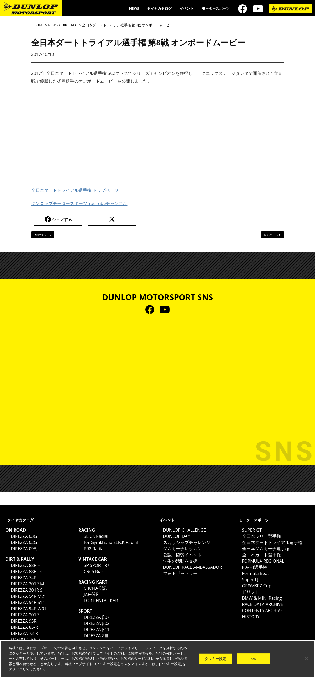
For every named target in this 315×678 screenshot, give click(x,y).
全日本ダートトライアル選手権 (272, 542)
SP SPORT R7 (96, 565)
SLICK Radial (96, 536)
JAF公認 (91, 594)
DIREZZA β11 (96, 630)
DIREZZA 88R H (26, 565)
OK (253, 658)
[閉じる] (306, 658)
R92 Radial (94, 549)
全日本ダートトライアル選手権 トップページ (74, 190)
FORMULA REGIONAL (263, 561)
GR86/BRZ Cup (256, 586)
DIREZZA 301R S (27, 590)
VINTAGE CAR (92, 559)
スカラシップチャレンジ (186, 542)
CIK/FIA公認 (95, 588)
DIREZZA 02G (24, 542)
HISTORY (251, 617)
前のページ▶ (272, 235)
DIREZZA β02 (96, 623)
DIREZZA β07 (96, 617)
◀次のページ (43, 235)
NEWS (134, 8)
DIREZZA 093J (24, 549)
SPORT (85, 611)
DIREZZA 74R (24, 578)
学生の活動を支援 (180, 561)
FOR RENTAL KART (102, 600)
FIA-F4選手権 (254, 567)
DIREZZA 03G (24, 536)
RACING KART (92, 582)
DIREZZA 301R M (27, 584)
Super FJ (250, 579)
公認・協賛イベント (182, 555)
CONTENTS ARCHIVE (262, 610)
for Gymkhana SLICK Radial (111, 542)
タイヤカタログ (159, 8)
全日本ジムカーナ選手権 (265, 549)
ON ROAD (15, 530)
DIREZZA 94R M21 (28, 596)
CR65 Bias (93, 571)
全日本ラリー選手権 (261, 536)
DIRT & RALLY (19, 559)
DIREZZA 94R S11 (28, 602)
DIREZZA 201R (25, 615)
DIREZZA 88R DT (27, 571)
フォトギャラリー (180, 573)
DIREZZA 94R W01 (29, 609)
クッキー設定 (215, 658)
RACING (86, 530)
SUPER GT (252, 530)
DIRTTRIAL (70, 25)
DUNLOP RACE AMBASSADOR (192, 567)
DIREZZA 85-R (24, 627)
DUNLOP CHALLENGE (184, 530)
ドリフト (250, 592)
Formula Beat (255, 573)
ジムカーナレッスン (182, 549)
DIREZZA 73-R (24, 633)
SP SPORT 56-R (25, 639)
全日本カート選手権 (261, 555)
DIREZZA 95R (24, 621)
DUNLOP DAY (176, 536)
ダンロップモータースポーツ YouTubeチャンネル (79, 203)
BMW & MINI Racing (262, 598)
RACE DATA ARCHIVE (262, 604)
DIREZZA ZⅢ (96, 636)
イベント (187, 8)
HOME (39, 25)
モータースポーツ (216, 8)
